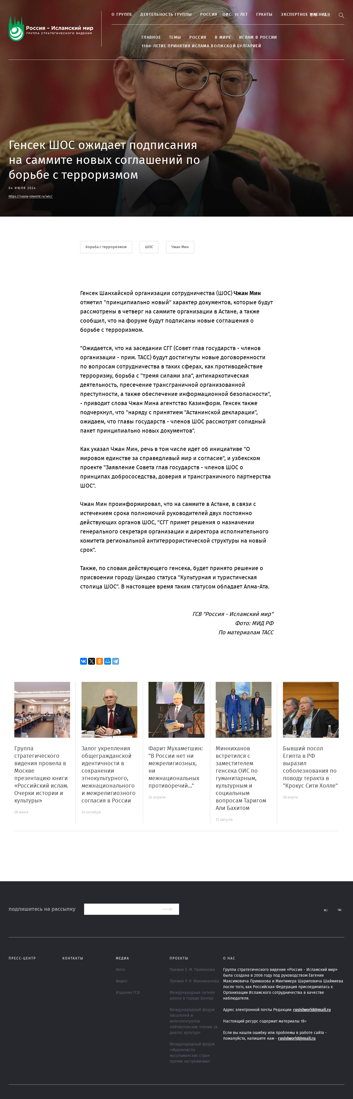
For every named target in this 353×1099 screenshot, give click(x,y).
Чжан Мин (180, 247)
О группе (122, 15)
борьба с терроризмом (106, 247)
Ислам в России (258, 38)
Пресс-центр (22, 958)
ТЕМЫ (175, 38)
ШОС (149, 247)
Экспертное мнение (304, 15)
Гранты (264, 15)
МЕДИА (122, 958)
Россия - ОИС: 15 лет (224, 15)
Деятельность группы (166, 15)
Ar (327, 15)
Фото (120, 970)
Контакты (73, 958)
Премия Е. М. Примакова (192, 970)
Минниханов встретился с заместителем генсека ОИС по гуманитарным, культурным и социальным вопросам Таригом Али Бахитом (241, 778)
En (313, 15)
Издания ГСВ (128, 993)
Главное (151, 38)
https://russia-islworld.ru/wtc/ (31, 196)
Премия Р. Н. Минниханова (194, 981)
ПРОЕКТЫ (179, 958)
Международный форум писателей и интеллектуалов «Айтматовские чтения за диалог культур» (194, 1021)
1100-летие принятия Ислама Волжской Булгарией (201, 46)
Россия (198, 38)
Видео (121, 981)
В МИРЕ (223, 38)
